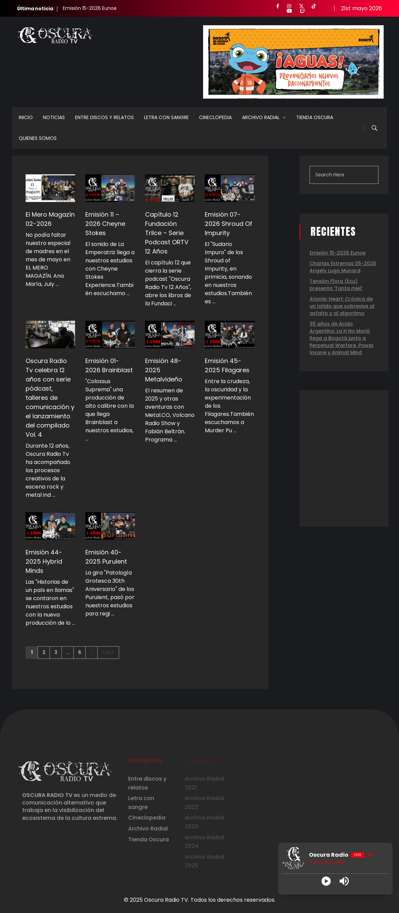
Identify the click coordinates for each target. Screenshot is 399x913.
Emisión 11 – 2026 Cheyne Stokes (105, 223)
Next (91, 652)
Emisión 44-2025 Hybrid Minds (44, 561)
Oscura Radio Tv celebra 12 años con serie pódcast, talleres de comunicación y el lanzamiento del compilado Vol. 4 (50, 398)
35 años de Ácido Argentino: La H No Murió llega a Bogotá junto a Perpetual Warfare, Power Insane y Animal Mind (342, 338)
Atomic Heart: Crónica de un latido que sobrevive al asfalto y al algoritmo (342, 306)
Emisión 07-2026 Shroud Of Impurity (228, 223)
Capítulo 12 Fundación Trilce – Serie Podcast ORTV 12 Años (166, 233)
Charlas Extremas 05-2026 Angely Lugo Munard (343, 267)
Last (108, 652)
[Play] (326, 881)
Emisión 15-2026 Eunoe (90, 8)
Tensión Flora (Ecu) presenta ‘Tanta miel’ (336, 285)
